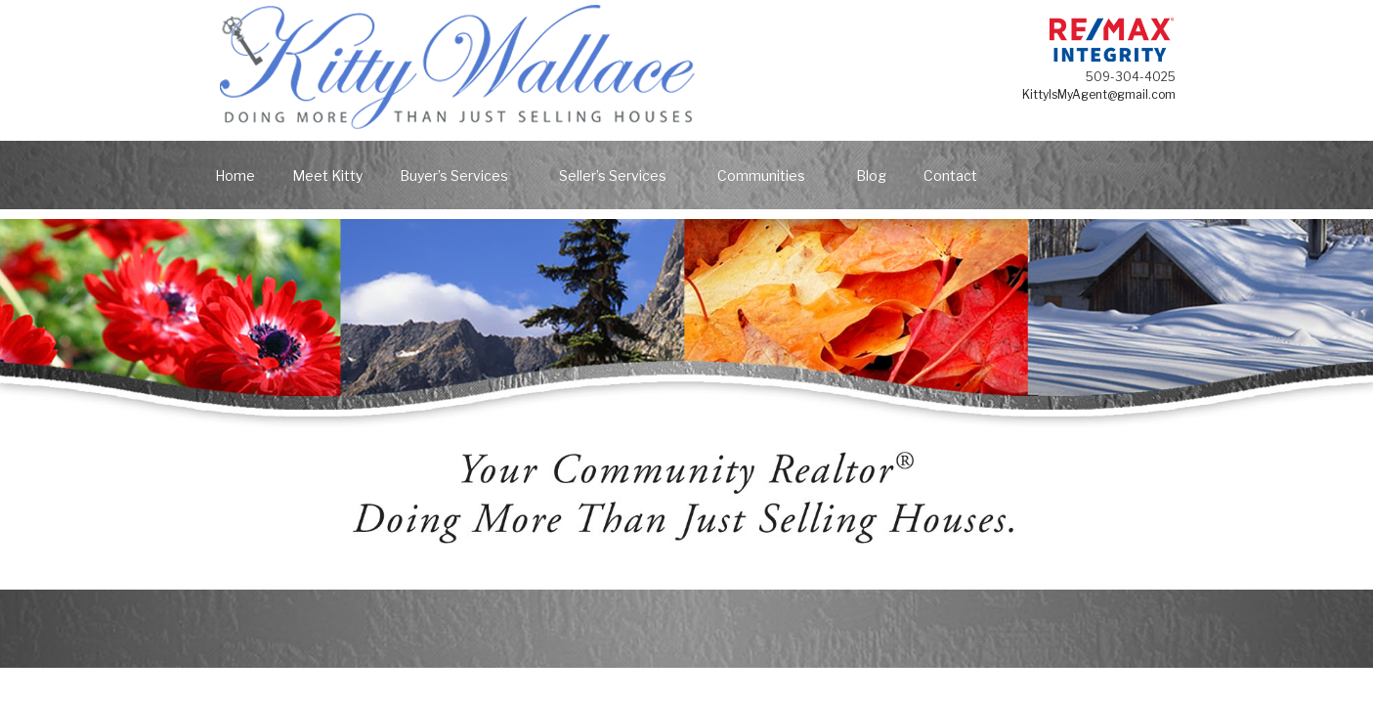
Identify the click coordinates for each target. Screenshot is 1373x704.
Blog (871, 175)
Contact (950, 175)
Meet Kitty (327, 175)
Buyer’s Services (463, 175)
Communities (770, 175)
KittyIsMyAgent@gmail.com (1099, 94)
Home (235, 175)
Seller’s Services (622, 175)
